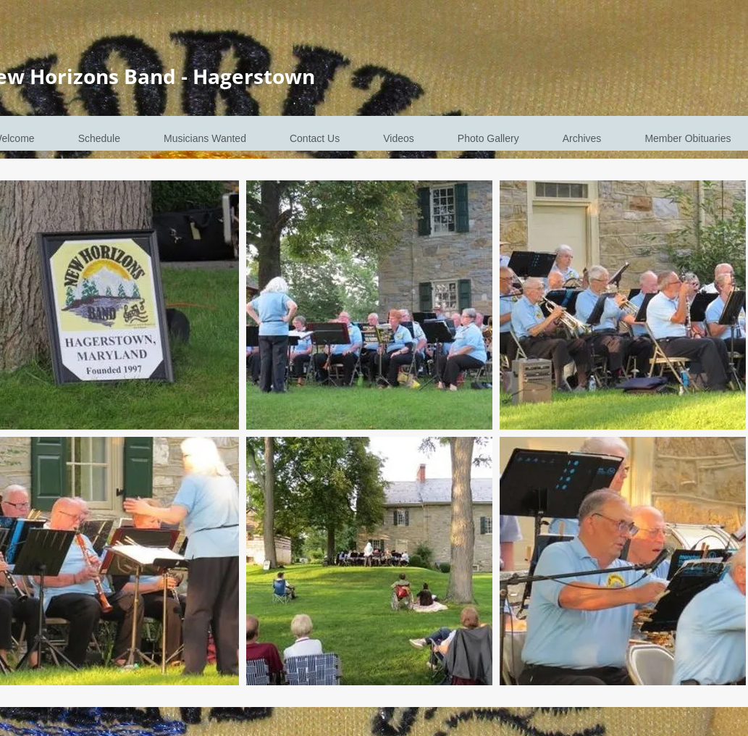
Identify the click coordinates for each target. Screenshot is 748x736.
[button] (369, 305)
